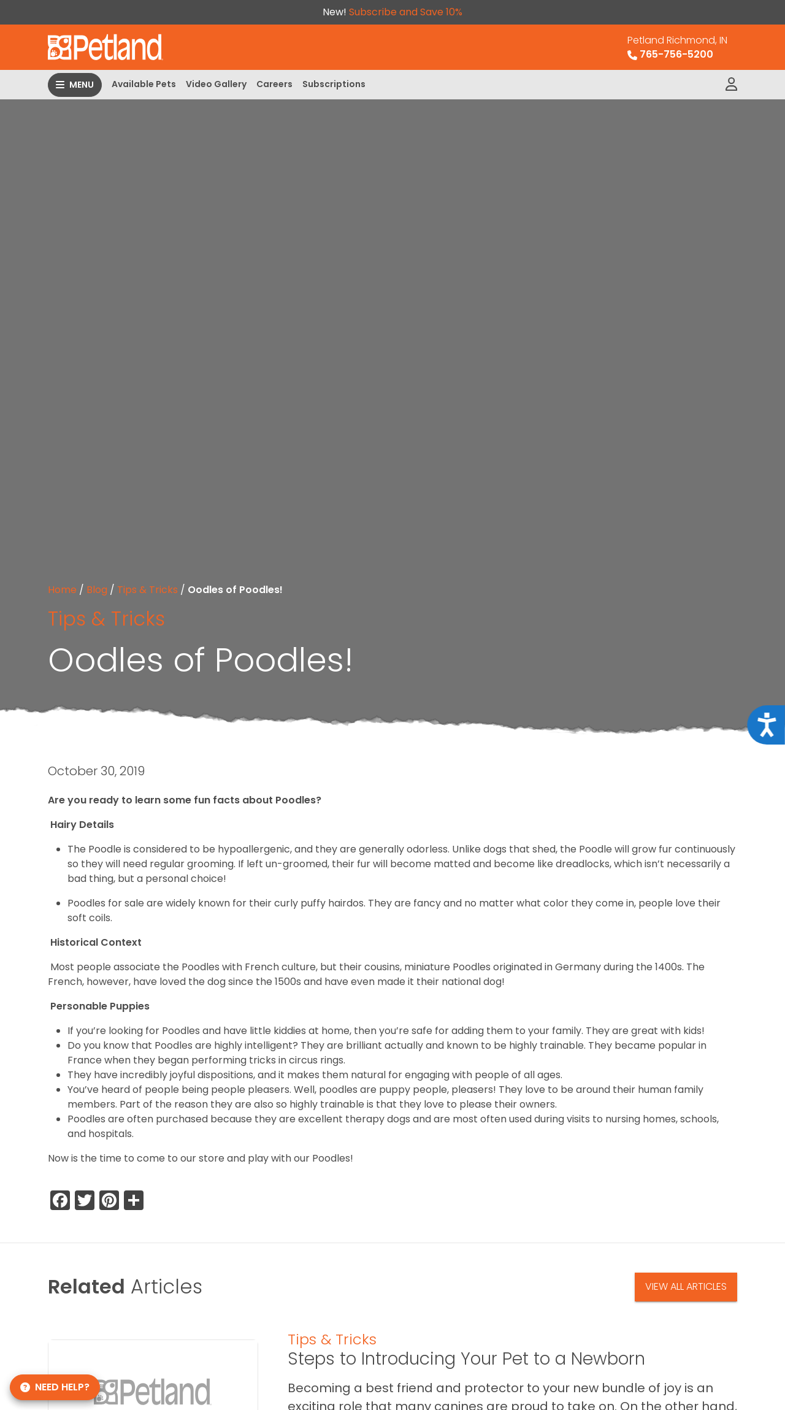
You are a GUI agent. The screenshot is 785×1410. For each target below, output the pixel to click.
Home (62, 590)
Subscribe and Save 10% (405, 12)
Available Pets (144, 84)
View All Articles (686, 1286)
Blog (96, 590)
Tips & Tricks (147, 590)
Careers (274, 84)
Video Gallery (216, 84)
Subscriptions (334, 84)
